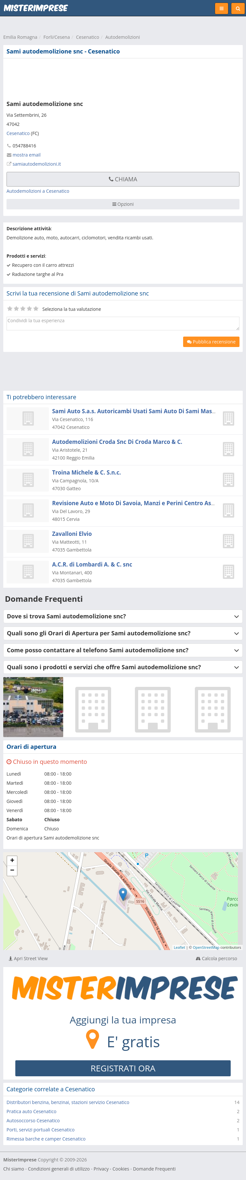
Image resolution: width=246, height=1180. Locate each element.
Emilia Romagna (20, 37)
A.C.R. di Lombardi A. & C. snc (92, 564)
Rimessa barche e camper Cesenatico (46, 1139)
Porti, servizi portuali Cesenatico (41, 1130)
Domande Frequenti (154, 1169)
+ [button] (12, 861)
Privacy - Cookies (111, 1169)
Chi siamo (13, 1169)
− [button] (12, 871)
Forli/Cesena (56, 37)
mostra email (27, 155)
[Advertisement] (99, 78)
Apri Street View (28, 958)
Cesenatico (87, 37)
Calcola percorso (216, 958)
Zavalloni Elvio (72, 533)
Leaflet (179, 947)
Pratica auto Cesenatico (31, 1111)
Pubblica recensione (211, 342)
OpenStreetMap (206, 947)
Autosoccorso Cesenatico (33, 1120)
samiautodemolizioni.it (37, 164)
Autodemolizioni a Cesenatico (38, 191)
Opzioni (123, 204)
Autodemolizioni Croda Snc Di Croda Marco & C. (117, 442)
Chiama (123, 179)
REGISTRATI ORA (123, 1068)
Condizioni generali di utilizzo (59, 1169)
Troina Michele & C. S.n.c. (86, 472)
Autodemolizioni (122, 37)
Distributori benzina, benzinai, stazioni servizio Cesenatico (68, 1102)
